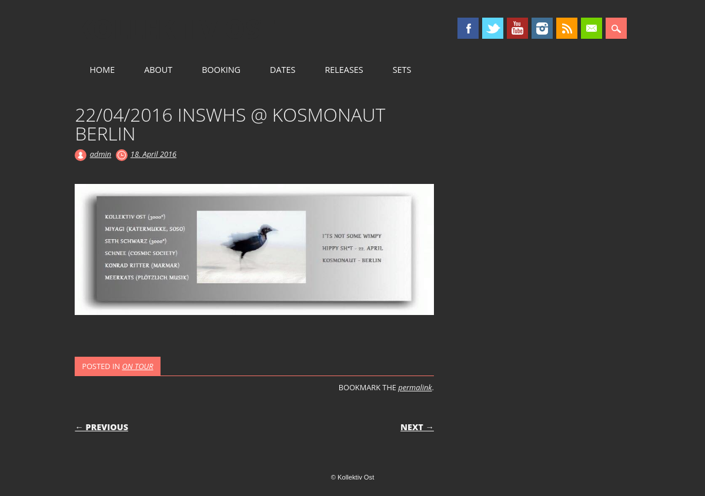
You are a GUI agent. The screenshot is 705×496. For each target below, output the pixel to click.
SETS (402, 69)
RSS (566, 28)
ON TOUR (137, 366)
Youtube (517, 28)
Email (591, 28)
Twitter (492, 28)
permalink (415, 387)
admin (100, 154)
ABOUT (158, 69)
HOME (102, 69)
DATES (282, 69)
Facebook (468, 28)
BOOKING (221, 69)
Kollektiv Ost (175, 28)
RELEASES (344, 69)
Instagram (542, 28)
